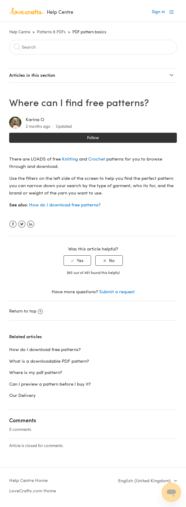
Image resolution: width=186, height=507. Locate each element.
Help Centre (19, 32)
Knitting (70, 159)
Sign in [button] (158, 11)
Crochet (96, 159)
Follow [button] (93, 137)
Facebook (13, 224)
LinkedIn (31, 224)
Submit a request (117, 291)
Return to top (26, 311)
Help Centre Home (28, 480)
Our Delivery (22, 395)
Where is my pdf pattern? (35, 372)
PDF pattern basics (89, 32)
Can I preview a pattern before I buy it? (50, 384)
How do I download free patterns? (64, 205)
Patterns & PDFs (51, 32)
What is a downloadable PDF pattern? (49, 361)
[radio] (77, 260)
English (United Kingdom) (145, 480)
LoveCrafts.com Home (32, 490)
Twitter (22, 224)
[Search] (93, 47)
